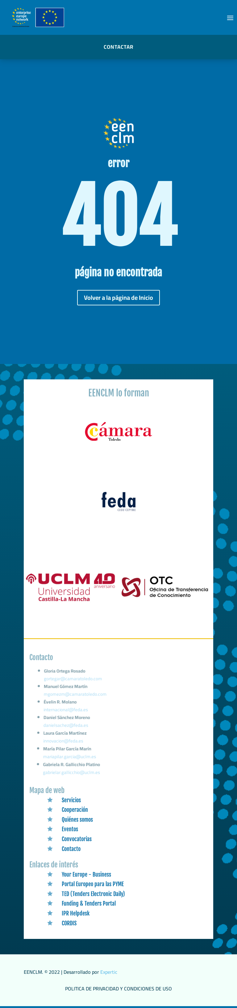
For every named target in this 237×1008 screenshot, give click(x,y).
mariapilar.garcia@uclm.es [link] (70, 758)
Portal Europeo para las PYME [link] (93, 884)
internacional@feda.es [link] (67, 714)
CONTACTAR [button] (118, 47)
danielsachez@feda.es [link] (67, 728)
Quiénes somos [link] (77, 819)
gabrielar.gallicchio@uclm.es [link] (71, 772)
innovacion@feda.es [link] (64, 743)
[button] (230, 18)
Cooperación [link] (75, 809)
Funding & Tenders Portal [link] (89, 903)
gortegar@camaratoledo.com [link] (74, 685)
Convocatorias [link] (77, 839)
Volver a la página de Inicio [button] (118, 297)
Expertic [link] (108, 972)
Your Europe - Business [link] (86, 874)
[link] (118, 441)
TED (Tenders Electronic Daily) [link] (93, 893)
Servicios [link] (71, 800)
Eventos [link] (70, 829)
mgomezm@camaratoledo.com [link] (76, 700)
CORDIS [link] (69, 923)
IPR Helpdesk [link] (75, 913)
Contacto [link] (71, 848)
